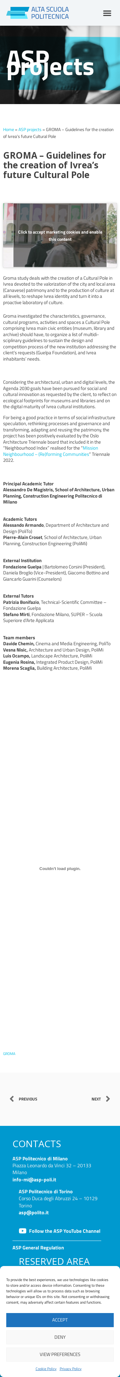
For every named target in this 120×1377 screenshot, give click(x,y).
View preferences (60, 1354)
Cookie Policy (46, 1369)
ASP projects (30, 129)
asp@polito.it (34, 1212)
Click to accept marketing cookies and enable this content (60, 235)
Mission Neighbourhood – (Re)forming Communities (50, 451)
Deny (60, 1337)
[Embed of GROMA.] (60, 868)
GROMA (9, 1054)
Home (8, 129)
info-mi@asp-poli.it (34, 1179)
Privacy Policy (71, 1369)
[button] (107, 12)
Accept (60, 1319)
